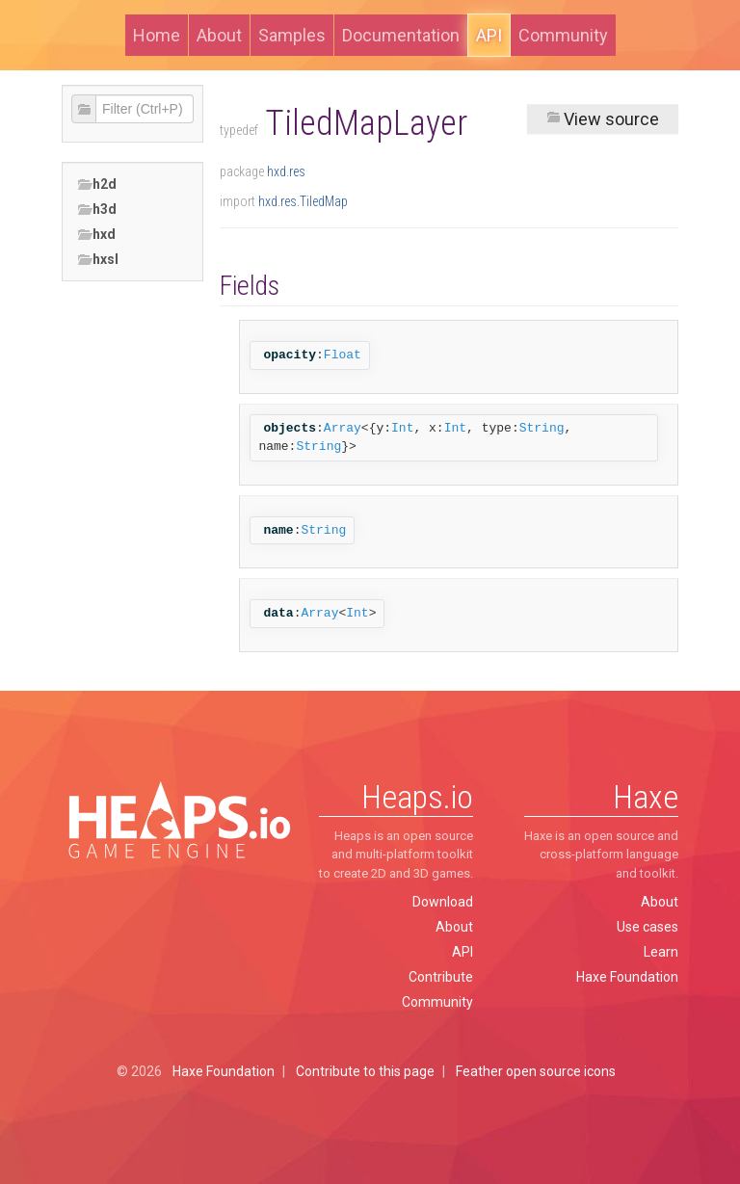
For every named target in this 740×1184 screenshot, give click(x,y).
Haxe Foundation (627, 977)
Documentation (401, 35)
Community (563, 35)
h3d (97, 209)
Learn (661, 952)
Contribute (441, 977)
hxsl (98, 259)
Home (156, 35)
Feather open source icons (536, 1071)
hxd (96, 234)
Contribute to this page (365, 1071)
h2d (97, 184)
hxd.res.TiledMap (303, 201)
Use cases (647, 926)
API (489, 35)
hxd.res (286, 171)
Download (442, 901)
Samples (292, 35)
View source (602, 119)
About (219, 35)
